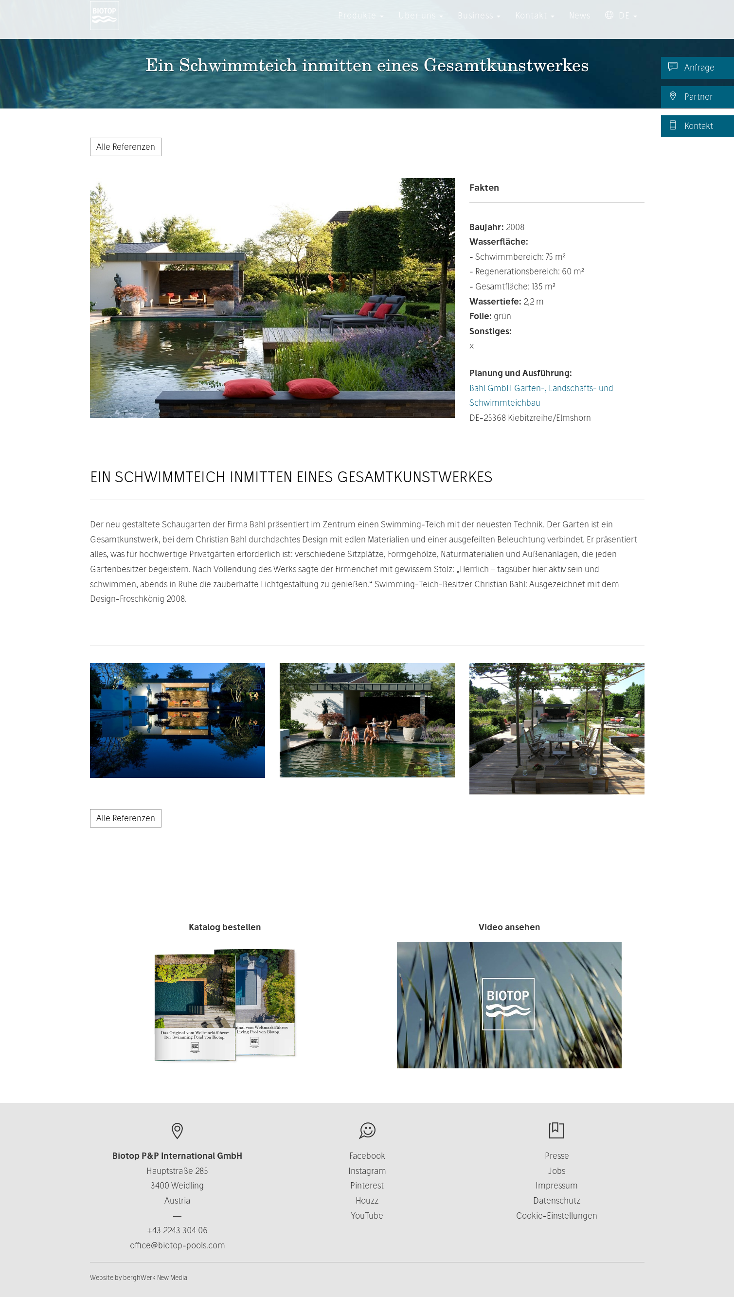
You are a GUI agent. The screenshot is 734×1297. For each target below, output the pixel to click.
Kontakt (690, 125)
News (580, 24)
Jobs (556, 1171)
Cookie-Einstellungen (556, 1215)
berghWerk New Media (155, 1277)
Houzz (367, 1200)
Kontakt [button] (535, 24)
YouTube (367, 1215)
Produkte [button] (361, 24)
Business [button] (479, 24)
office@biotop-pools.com (177, 1245)
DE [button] (621, 24)
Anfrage (691, 67)
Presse (557, 1156)
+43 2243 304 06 (177, 1230)
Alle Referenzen (125, 147)
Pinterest (367, 1185)
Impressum (557, 1185)
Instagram (367, 1171)
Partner (690, 96)
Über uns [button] (420, 24)
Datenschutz (556, 1200)
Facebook (367, 1156)
